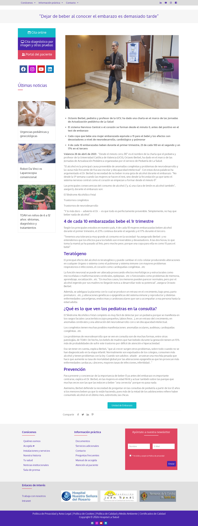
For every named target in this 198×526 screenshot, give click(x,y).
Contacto (72, 3)
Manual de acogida (86, 460)
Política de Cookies (83, 513)
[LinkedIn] (160, 3)
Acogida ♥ (29, 445)
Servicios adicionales (87, 445)
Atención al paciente (87, 465)
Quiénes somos (31, 441)
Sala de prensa (31, 469)
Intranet (26, 500)
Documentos (83, 441)
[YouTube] (165, 3)
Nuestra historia (32, 455)
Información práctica (51, 3)
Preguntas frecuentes (87, 455)
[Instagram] (170, 3)
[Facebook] (175, 3)
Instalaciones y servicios (36, 450)
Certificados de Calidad (153, 513)
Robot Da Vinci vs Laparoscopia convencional (31, 173)
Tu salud (28, 460)
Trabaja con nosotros (34, 495)
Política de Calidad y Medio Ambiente (117, 513)
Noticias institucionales (36, 465)
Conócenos (28, 3)
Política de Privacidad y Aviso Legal (52, 513)
